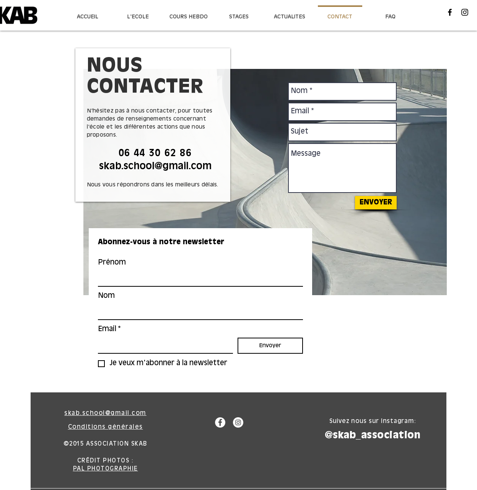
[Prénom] (198, 278)
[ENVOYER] (376, 202)
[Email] (163, 345)
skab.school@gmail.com (155, 166)
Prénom (112, 262)
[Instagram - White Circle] (238, 422)
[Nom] (198, 311)
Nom (106, 295)
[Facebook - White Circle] (220, 422)
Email (109, 329)
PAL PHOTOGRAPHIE (105, 469)
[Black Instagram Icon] (464, 12)
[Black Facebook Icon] (449, 12)
